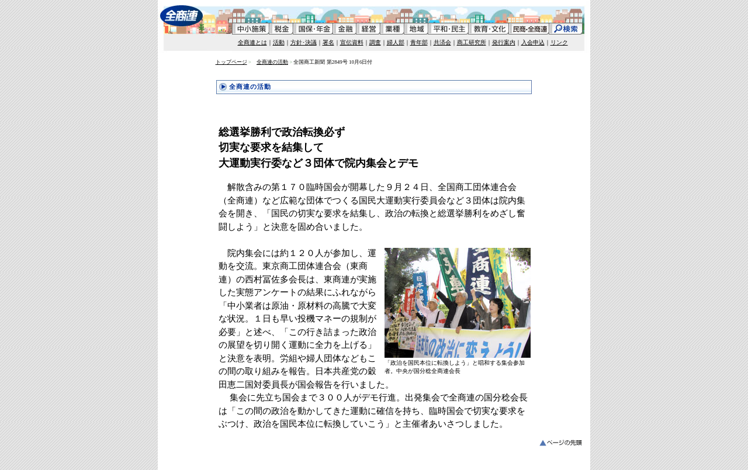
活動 (279, 42)
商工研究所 (471, 42)
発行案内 (503, 42)
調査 (375, 42)
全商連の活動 (272, 62)
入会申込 (533, 42)
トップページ (231, 62)
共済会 (442, 42)
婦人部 (395, 42)
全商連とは (252, 42)
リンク (559, 42)
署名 (328, 42)
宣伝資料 (351, 42)
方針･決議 (303, 42)
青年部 (419, 42)
